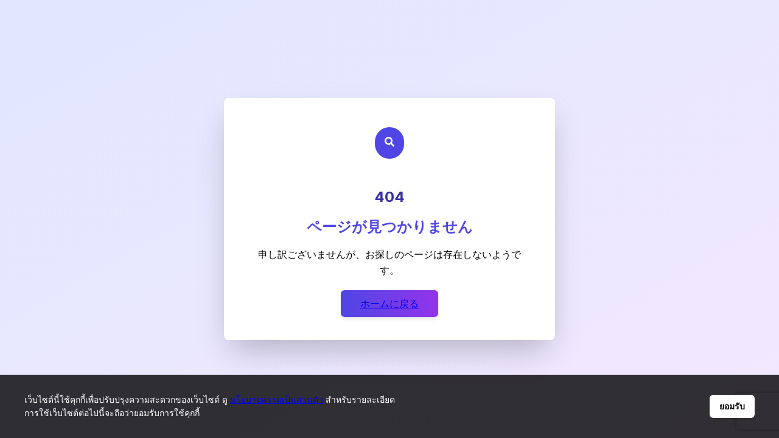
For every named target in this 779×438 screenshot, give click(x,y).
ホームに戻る (389, 303)
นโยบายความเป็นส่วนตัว (276, 399)
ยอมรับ (732, 406)
